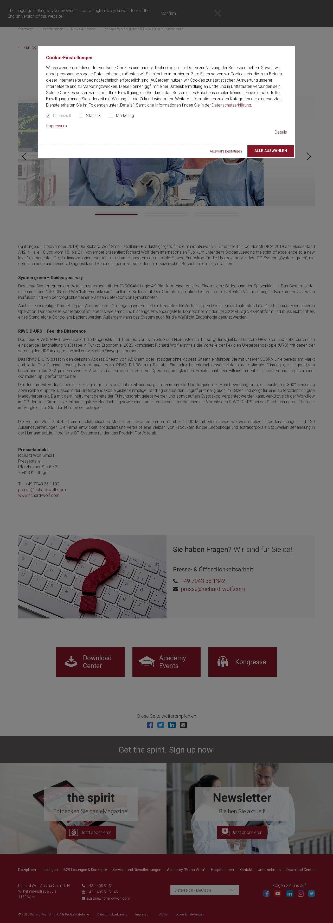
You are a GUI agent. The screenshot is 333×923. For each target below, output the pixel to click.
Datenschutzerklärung (231, 105)
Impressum (56, 125)
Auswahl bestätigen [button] (226, 151)
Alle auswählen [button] (270, 151)
